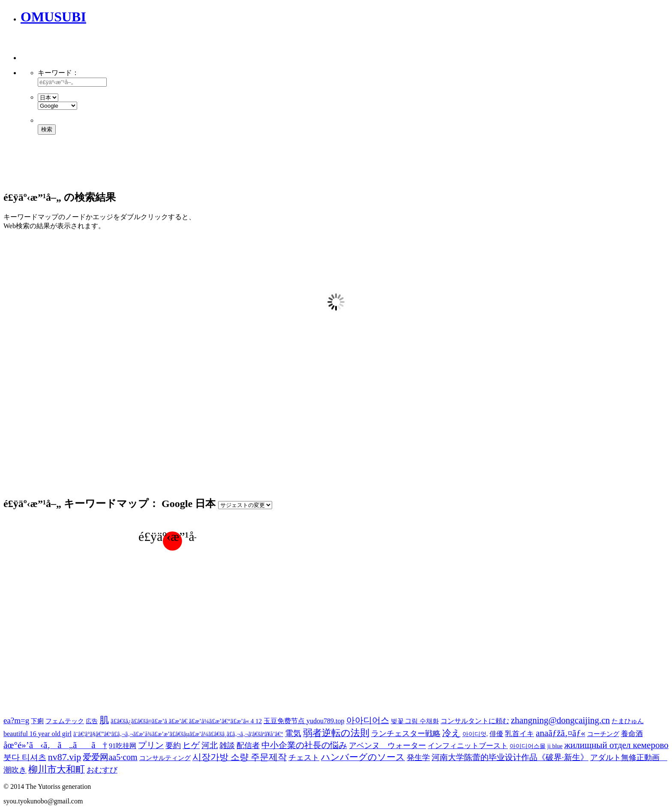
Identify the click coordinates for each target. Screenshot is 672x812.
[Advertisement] (121, 47)
